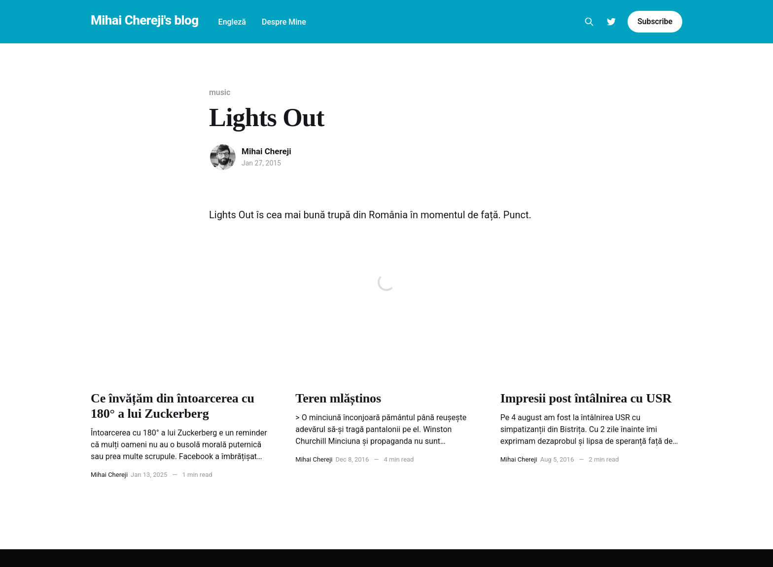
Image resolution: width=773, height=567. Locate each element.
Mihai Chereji (266, 151)
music (219, 92)
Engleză (232, 22)
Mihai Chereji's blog (145, 20)
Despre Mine (284, 22)
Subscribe (654, 21)
